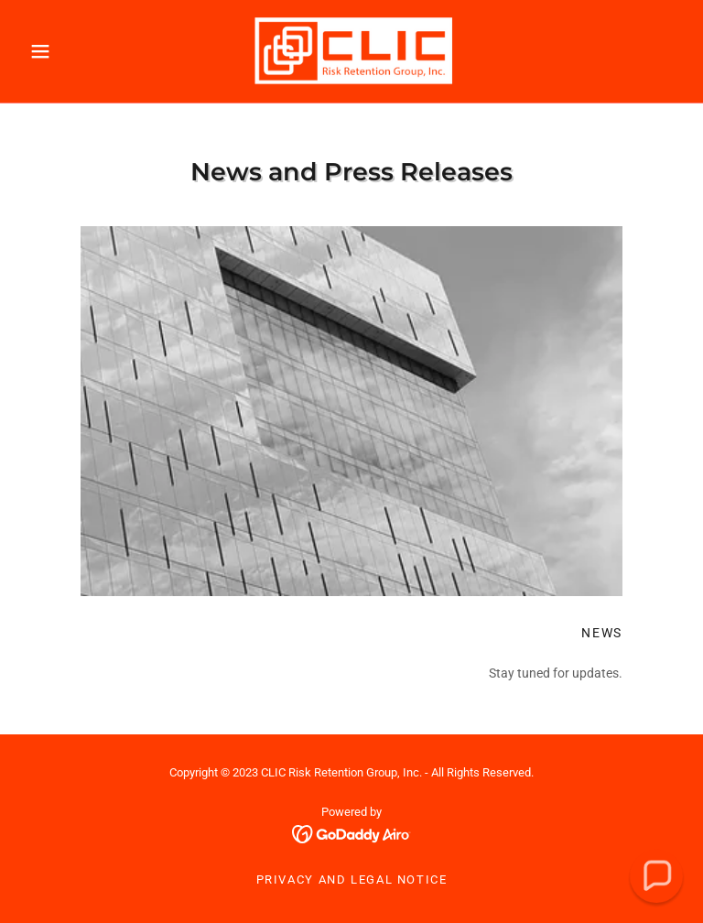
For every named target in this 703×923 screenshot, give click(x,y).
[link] (351, 51)
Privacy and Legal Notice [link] (352, 879)
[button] (71, 51)
